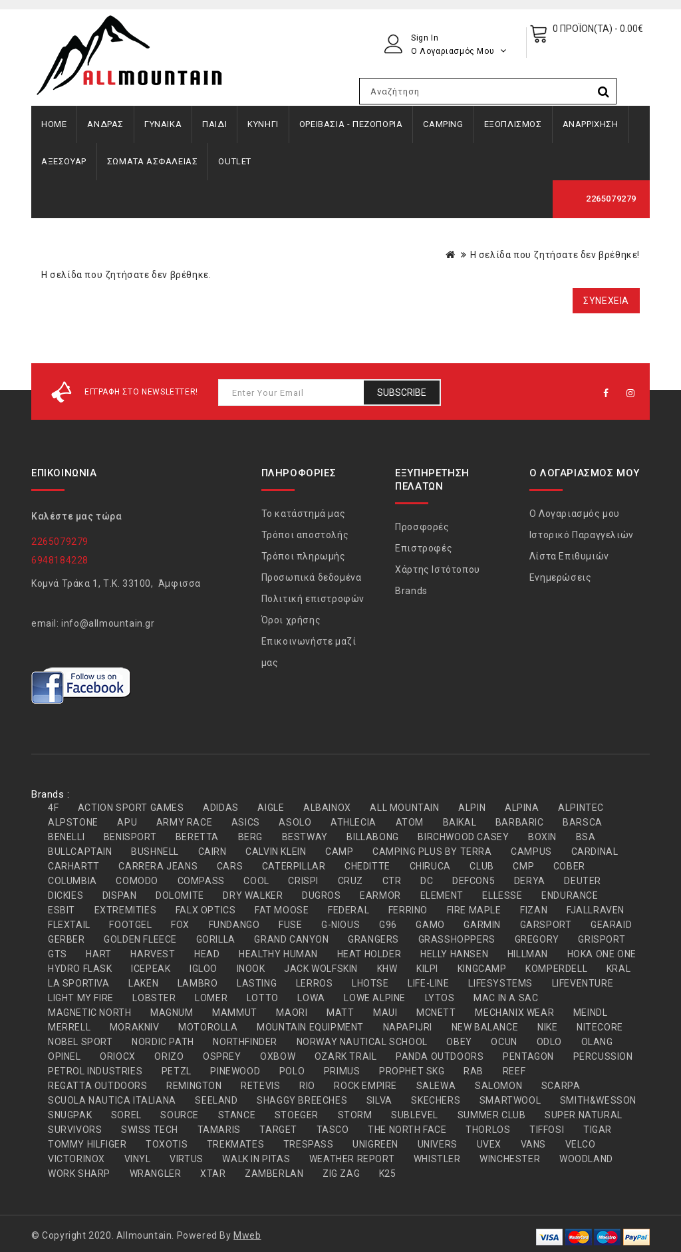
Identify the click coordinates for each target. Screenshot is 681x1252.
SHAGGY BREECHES (302, 1100)
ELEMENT (442, 895)
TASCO (333, 1129)
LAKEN (143, 983)
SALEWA (436, 1085)
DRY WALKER (253, 895)
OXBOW (277, 1056)
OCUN (504, 1041)
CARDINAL (594, 851)
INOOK (251, 968)
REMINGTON (193, 1085)
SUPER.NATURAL (583, 1115)
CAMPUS (531, 851)
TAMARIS (219, 1129)
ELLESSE (502, 895)
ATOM (410, 822)
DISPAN (119, 895)
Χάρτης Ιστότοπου (437, 569)
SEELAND (216, 1100)
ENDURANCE (569, 895)
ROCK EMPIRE (365, 1085)
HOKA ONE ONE (601, 954)
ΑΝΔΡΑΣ (105, 124)
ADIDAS (221, 807)
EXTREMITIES (125, 910)
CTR (392, 880)
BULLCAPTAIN (80, 851)
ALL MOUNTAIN (404, 807)
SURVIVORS (75, 1129)
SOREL (126, 1115)
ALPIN (471, 807)
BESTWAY (305, 837)
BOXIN (542, 837)
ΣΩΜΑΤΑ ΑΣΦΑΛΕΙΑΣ (152, 161)
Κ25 (387, 1173)
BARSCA (583, 822)
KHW (387, 968)
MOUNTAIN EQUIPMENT (310, 1027)
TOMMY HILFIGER (87, 1144)
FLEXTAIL (69, 924)
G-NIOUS (340, 924)
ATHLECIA (353, 822)
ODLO (549, 1041)
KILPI (427, 968)
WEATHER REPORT (351, 1159)
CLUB (481, 866)
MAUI (385, 1012)
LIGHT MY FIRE (81, 998)
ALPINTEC (581, 807)
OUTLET (234, 161)
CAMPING (443, 124)
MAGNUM (172, 1012)
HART (98, 954)
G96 (388, 924)
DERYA (529, 880)
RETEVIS (260, 1085)
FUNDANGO (234, 924)
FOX (180, 924)
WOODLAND (586, 1159)
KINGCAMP (482, 968)
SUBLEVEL (414, 1115)
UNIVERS (438, 1144)
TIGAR (597, 1129)
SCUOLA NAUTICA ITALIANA (112, 1100)
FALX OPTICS (206, 910)
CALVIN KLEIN (275, 851)
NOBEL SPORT (80, 1041)
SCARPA (561, 1085)
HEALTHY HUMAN (278, 954)
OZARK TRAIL (346, 1056)
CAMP (339, 851)
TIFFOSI (546, 1129)
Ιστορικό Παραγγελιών (581, 535)
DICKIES (65, 895)
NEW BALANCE (485, 1027)
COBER (569, 866)
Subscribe (401, 392)
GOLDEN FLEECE (140, 939)
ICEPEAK (150, 968)
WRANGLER (156, 1173)
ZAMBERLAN (274, 1173)
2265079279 (611, 199)
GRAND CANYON (291, 939)
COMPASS (201, 880)
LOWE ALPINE (375, 998)
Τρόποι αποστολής (305, 535)
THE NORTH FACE (407, 1129)
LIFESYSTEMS (500, 983)
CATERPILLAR (294, 866)
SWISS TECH (149, 1129)
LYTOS (440, 998)
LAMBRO (198, 983)
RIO (307, 1085)
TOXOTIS (167, 1144)
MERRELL (69, 1027)
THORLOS (488, 1129)
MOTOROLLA (207, 1027)
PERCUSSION (603, 1056)
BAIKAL (460, 822)
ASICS (245, 822)
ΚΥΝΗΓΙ (263, 124)
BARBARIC (519, 822)
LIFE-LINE (428, 983)
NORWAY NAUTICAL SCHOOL (362, 1041)
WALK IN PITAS (256, 1159)
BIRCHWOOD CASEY (463, 837)
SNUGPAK (70, 1115)
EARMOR (380, 895)
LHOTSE (370, 983)
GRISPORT (601, 939)
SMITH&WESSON (598, 1100)
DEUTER (582, 880)
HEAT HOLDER (369, 954)
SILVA (379, 1100)
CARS (230, 866)
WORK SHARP (79, 1173)
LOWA (311, 998)
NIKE (547, 1027)
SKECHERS (435, 1100)
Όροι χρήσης (291, 620)
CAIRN (212, 851)
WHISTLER (437, 1159)
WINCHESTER (509, 1159)
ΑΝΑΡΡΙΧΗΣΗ (590, 124)
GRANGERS (373, 939)
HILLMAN (527, 954)
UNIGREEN (375, 1144)
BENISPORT (130, 837)
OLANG (597, 1041)
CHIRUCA (430, 866)
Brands (411, 590)
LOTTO (263, 998)
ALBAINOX (327, 807)
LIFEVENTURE (583, 983)
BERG (250, 837)
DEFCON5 (473, 880)
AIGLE (270, 807)
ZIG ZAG (341, 1173)
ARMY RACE (184, 822)
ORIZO (169, 1056)
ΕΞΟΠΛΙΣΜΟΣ (513, 124)
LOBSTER (154, 998)
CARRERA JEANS (158, 866)
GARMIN (482, 924)
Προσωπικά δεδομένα (311, 577)
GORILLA (215, 939)
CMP (523, 866)
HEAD (206, 954)
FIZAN (533, 910)
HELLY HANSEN (454, 954)
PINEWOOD (235, 1071)
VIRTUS (187, 1159)
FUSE (290, 924)
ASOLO (295, 822)
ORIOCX (118, 1056)
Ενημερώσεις (560, 577)
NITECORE (600, 1027)
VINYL (137, 1159)
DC (426, 880)
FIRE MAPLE (474, 910)
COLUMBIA (72, 880)
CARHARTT (74, 866)
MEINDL (590, 1012)
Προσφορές (422, 527)
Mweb (247, 1235)
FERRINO (408, 910)
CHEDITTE (367, 866)
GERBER (66, 939)
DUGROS (321, 895)
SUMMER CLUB (492, 1115)
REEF (514, 1071)
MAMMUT (234, 1012)
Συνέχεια (606, 300)
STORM (355, 1115)
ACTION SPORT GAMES (131, 807)
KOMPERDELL (556, 968)
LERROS (314, 983)
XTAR (212, 1173)
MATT (340, 1012)
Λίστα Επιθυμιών (569, 556)
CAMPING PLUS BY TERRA (432, 851)
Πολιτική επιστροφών (312, 598)
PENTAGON (528, 1056)
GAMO (430, 924)
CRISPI (303, 880)
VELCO (580, 1144)
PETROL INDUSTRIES (95, 1071)
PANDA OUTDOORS (439, 1056)
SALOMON (498, 1085)
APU (127, 822)
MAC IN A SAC (506, 998)
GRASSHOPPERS (456, 939)
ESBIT (61, 910)
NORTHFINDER (245, 1041)
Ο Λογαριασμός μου (574, 513)
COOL (256, 880)
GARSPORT (546, 924)
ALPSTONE (73, 822)
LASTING (257, 983)
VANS (533, 1144)
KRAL (618, 968)
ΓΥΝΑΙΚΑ (163, 124)
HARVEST (152, 954)
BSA (586, 837)
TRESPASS (308, 1144)
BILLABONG (372, 837)
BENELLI (66, 837)
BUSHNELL (155, 851)
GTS (57, 954)
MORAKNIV (135, 1027)
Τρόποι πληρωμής (303, 556)
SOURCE (179, 1115)
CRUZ (350, 880)
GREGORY (537, 939)
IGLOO (203, 968)
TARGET (278, 1129)
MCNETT (436, 1012)
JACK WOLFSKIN (321, 968)
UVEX (489, 1144)
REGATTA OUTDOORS (98, 1085)
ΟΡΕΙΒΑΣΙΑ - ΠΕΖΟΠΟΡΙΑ (351, 124)
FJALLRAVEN (595, 910)
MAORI (291, 1012)
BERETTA (197, 837)
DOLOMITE (180, 895)
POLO (292, 1071)
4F (53, 807)
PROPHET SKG (412, 1071)
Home (54, 124)
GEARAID (611, 924)
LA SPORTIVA (79, 983)
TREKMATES (235, 1144)
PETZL (177, 1071)
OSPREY (222, 1056)
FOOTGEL (130, 924)
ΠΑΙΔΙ (214, 124)
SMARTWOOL (510, 1100)
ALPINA (522, 807)
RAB (473, 1071)
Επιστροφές (423, 548)
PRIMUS (342, 1071)
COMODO (137, 880)
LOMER (211, 998)
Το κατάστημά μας (303, 513)
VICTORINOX (76, 1159)
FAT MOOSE (282, 910)
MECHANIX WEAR (514, 1012)
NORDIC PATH (163, 1041)
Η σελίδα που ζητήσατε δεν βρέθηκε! (555, 254)
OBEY (459, 1041)
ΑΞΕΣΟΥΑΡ (63, 161)
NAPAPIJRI (407, 1027)
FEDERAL (348, 910)
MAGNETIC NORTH (89, 1012)
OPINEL (64, 1056)
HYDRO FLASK (80, 968)
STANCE (237, 1115)
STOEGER (297, 1115)
